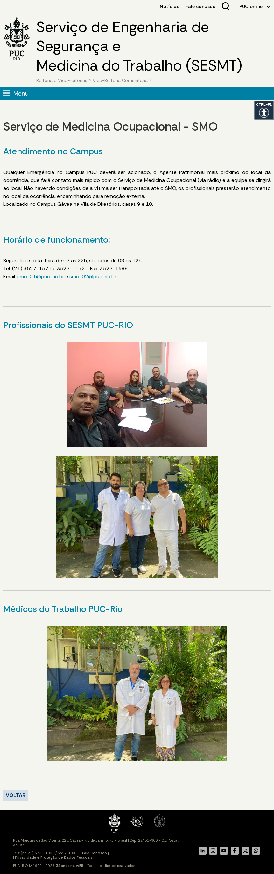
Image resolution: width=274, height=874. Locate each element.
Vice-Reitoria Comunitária (120, 80)
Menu (21, 93)
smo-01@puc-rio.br (40, 276)
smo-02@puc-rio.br (92, 276)
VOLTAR (15, 795)
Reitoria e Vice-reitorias (61, 80)
